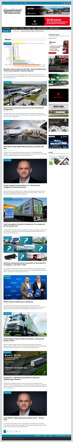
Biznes (33, 28)
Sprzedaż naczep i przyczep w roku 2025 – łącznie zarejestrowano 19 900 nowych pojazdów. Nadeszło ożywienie (25, 70)
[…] (14, 77)
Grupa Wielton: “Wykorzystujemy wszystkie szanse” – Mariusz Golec (24, 418)
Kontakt (21, 3)
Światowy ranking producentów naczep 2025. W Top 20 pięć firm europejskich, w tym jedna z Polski (25, 264)
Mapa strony (38, 435)
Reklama (15, 3)
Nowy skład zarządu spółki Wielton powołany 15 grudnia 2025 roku (24, 147)
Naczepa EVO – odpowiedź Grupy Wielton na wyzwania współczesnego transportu (21, 378)
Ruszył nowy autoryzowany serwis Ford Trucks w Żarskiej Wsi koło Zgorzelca (24, 108)
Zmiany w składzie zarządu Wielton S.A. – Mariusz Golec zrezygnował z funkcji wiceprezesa (22, 186)
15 (16, 431)
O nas (4, 3)
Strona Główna (6, 28)
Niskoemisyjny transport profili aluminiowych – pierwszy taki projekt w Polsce (24, 339)
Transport (22, 28)
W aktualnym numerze (42, 28)
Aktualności (15, 28)
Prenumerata (9, 3)
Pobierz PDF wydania (54, 28)
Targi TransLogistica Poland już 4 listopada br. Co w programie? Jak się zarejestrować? (24, 225)
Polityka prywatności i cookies (62, 435)
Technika (28, 28)
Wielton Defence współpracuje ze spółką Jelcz (18, 302)
